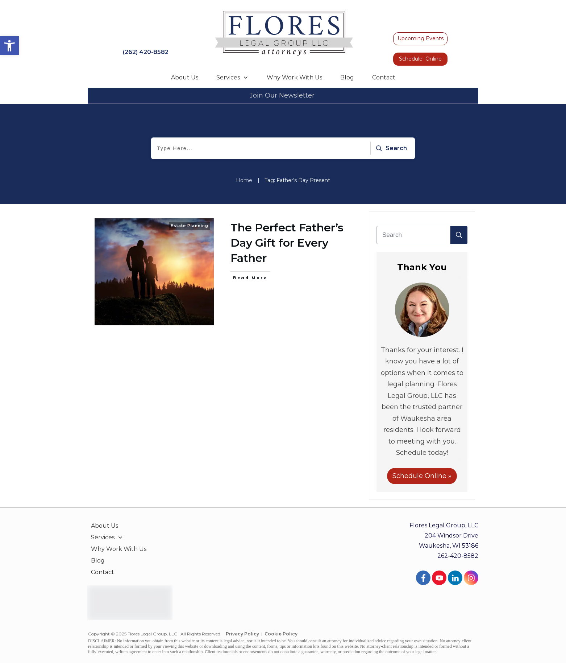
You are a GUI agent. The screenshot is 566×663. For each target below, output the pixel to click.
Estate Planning (189, 225)
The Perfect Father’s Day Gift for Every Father (287, 243)
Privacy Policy (242, 634)
